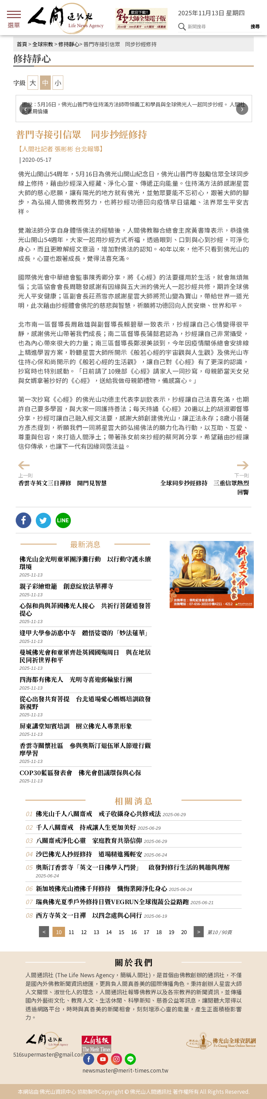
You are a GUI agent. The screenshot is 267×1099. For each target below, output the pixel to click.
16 (134, 931)
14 (109, 931)
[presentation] (25, 109)
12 (84, 931)
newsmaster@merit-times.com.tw (125, 1070)
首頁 (22, 44)
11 (71, 931)
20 (184, 931)
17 (146, 931)
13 (96, 931)
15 (121, 931)
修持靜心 (68, 44)
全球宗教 (42, 44)
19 (171, 931)
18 (159, 931)
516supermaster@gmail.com (49, 1054)
